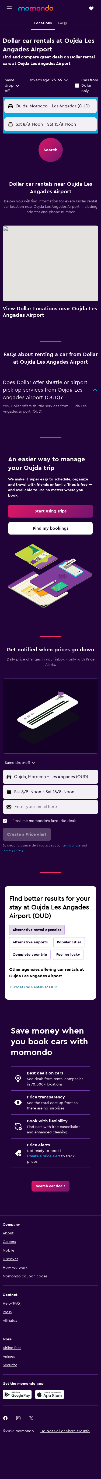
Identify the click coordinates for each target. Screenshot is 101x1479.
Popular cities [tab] (69, 942)
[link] (50, 511)
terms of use (71, 845)
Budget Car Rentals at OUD (33, 987)
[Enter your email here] (55, 806)
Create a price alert (43, 1156)
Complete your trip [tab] (30, 955)
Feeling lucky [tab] (68, 955)
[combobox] (12, 86)
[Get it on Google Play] (17, 1394)
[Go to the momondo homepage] (35, 8)
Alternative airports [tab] (30, 942)
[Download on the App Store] (49, 1394)
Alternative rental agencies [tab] (37, 930)
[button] (9, 8)
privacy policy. (13, 850)
